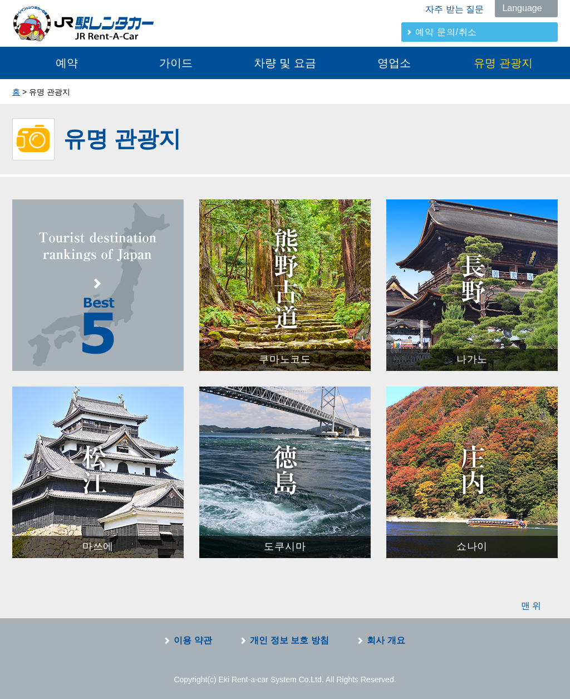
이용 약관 (193, 640)
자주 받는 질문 (454, 9)
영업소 (394, 63)
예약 (67, 63)
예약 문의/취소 (446, 32)
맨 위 (531, 605)
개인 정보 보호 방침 (289, 640)
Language (522, 8)
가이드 (176, 63)
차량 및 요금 (285, 63)
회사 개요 (386, 640)
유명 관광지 (503, 63)
